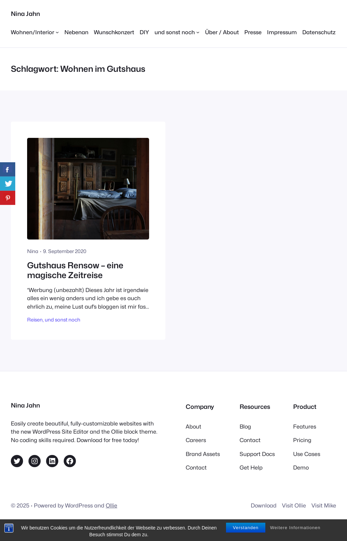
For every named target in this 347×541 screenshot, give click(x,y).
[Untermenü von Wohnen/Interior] (35, 32)
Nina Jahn (25, 13)
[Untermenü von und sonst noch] (177, 32)
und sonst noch (62, 319)
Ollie (111, 505)
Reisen (35, 319)
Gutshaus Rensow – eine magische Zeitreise (75, 270)
